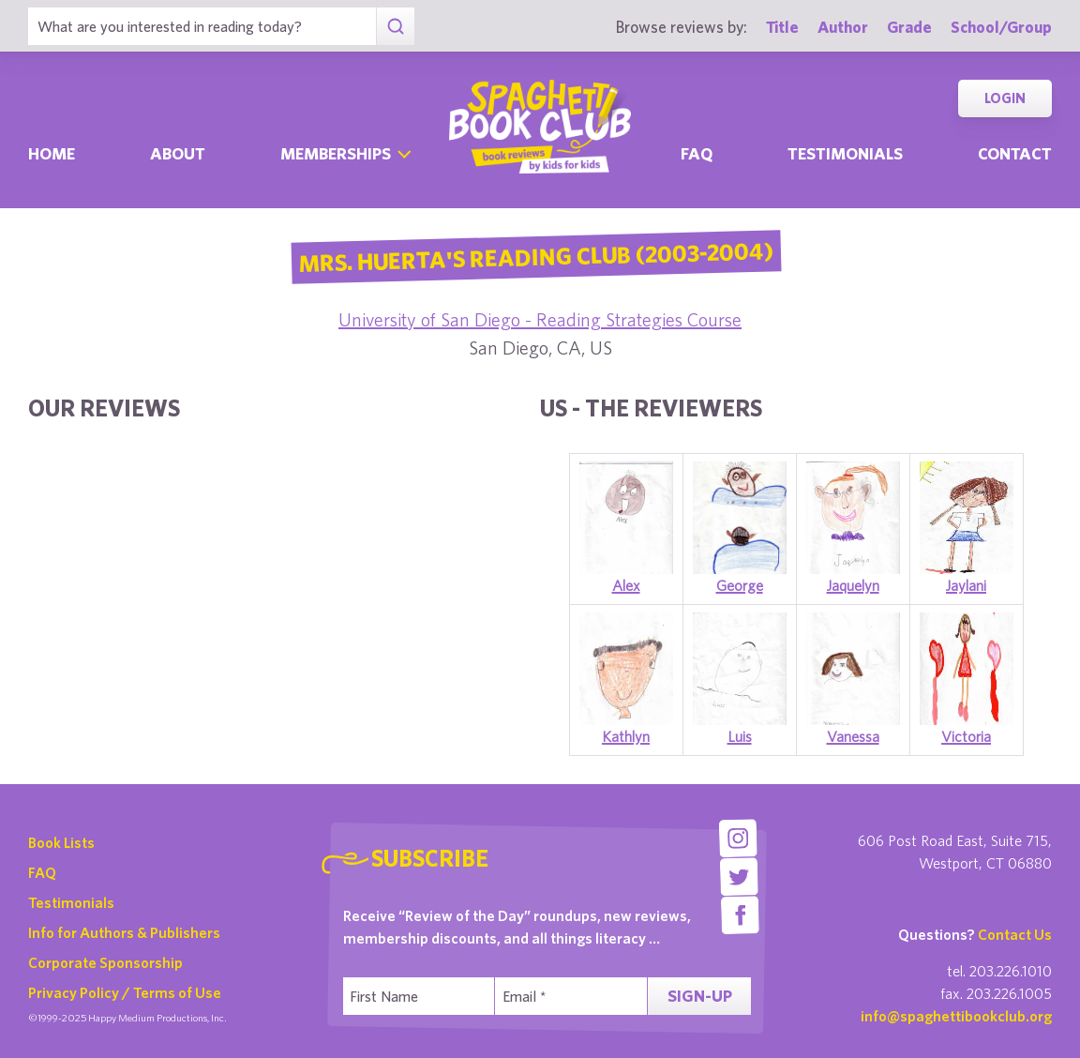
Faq (696, 153)
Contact (1015, 153)
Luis (740, 736)
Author (843, 27)
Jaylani (966, 585)
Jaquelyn (853, 585)
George (739, 585)
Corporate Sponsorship (105, 962)
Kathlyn (626, 736)
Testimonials (845, 153)
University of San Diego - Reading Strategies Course (540, 319)
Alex (626, 585)
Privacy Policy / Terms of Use (124, 992)
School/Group (1001, 27)
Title (782, 27)
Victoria (966, 736)
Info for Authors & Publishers (124, 932)
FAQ (42, 872)
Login (1005, 98)
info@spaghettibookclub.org (956, 1015)
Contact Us (1015, 934)
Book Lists (61, 842)
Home (51, 153)
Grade (909, 27)
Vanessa (853, 736)
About (177, 153)
